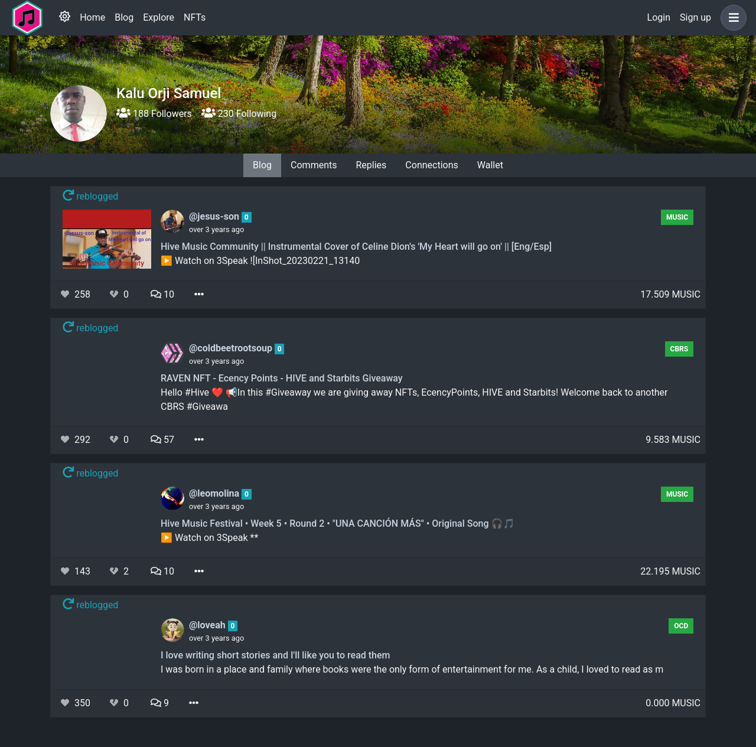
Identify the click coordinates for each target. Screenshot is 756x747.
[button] (731, 18)
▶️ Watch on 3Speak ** (209, 537)
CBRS (679, 349)
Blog (124, 17)
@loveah (208, 625)
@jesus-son (215, 216)
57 (162, 439)
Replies (371, 165)
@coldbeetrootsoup (232, 348)
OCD (681, 626)
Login (658, 17)
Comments (314, 165)
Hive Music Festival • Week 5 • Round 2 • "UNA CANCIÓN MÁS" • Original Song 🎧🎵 (337, 523)
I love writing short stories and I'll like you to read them (275, 655)
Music (677, 217)
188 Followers (154, 113)
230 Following (238, 113)
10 (162, 294)
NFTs (195, 17)
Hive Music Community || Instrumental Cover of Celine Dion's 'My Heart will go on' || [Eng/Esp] (356, 246)
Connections (431, 165)
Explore (158, 17)
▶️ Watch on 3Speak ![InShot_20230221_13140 (260, 260)
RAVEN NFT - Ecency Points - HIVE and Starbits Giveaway (282, 378)
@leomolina (215, 493)
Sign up (695, 17)
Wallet (490, 165)
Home (92, 17)
